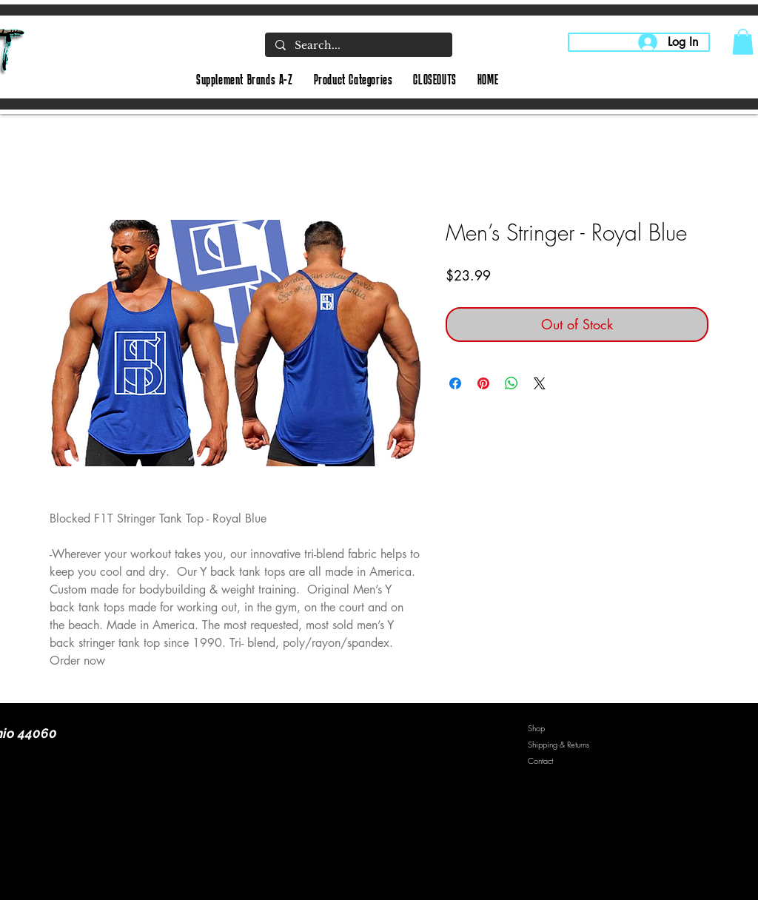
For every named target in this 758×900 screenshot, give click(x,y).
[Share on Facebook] (455, 383)
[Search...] (358, 46)
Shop (536, 727)
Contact (540, 760)
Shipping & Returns (558, 744)
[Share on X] (540, 383)
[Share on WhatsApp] (511, 383)
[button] (743, 42)
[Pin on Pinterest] (483, 383)
